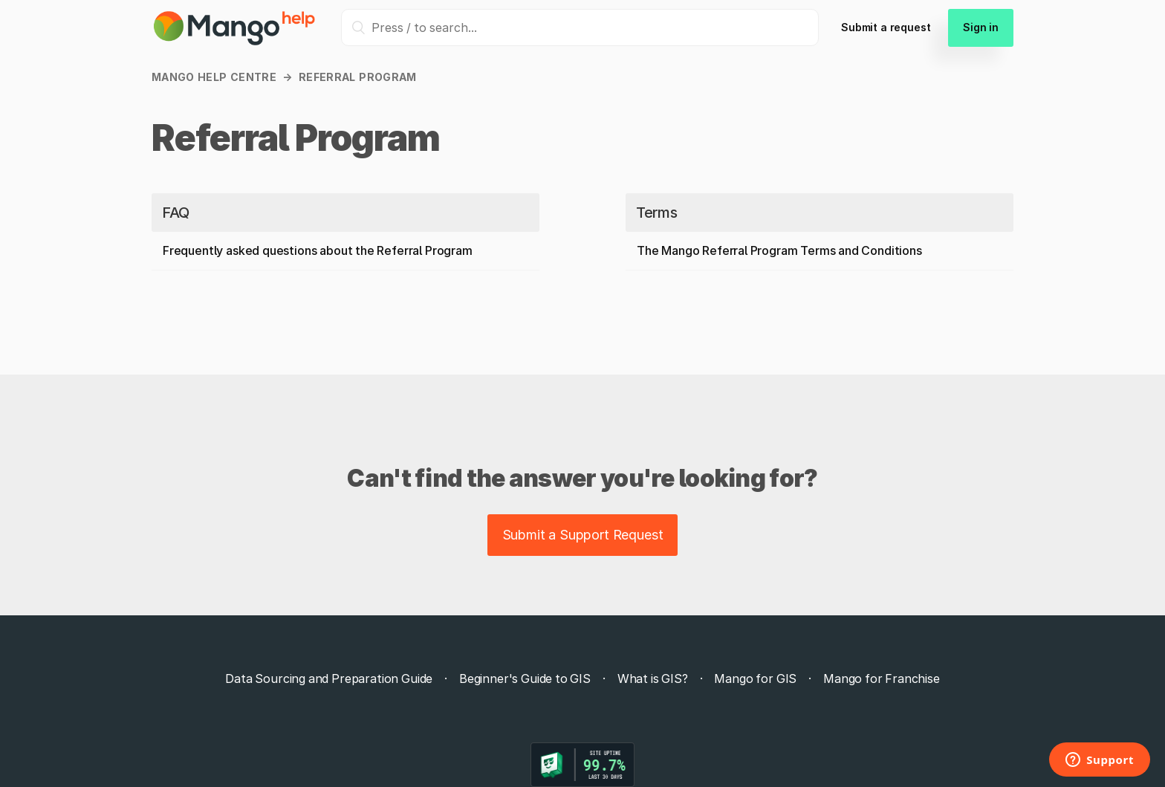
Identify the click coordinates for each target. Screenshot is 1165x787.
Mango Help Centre (214, 77)
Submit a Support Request (582, 535)
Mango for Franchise (881, 678)
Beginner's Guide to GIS (525, 678)
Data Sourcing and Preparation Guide (328, 678)
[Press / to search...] (580, 27)
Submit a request (885, 27)
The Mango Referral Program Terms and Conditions (779, 250)
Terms (656, 212)
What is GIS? (652, 678)
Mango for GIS (755, 678)
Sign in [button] (981, 27)
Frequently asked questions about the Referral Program (318, 250)
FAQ (175, 212)
